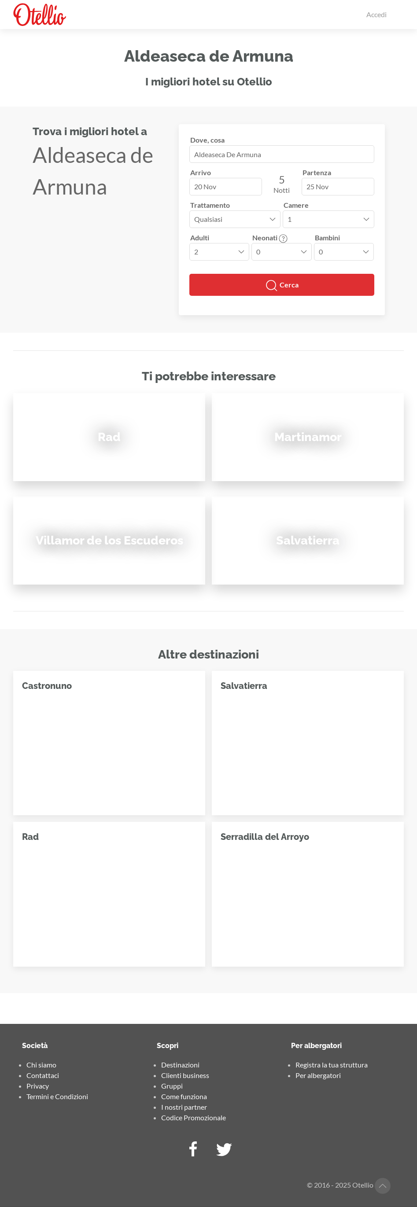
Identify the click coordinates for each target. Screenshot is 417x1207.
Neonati (270, 237)
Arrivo (200, 172)
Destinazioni (180, 1064)
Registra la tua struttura (331, 1064)
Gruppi (172, 1086)
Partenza (317, 172)
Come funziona (184, 1096)
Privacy (37, 1086)
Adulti (199, 237)
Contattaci (42, 1075)
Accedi (376, 14)
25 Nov (317, 186)
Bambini (327, 237)
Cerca (282, 285)
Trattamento (210, 205)
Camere (296, 205)
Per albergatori (318, 1075)
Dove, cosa (207, 140)
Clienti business (185, 1075)
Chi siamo (41, 1064)
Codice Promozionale (193, 1117)
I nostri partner (184, 1107)
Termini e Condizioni (57, 1096)
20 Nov (205, 186)
